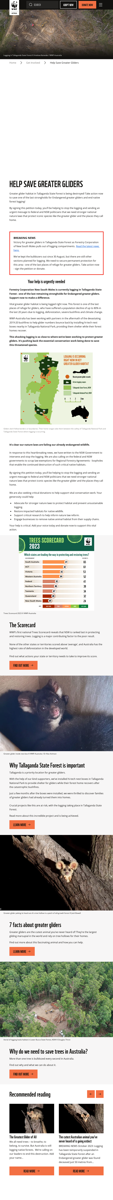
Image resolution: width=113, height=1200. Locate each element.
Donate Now (87, 5)
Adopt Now (68, 5)
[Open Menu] (100, 4)
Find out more (23, 670)
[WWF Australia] (14, 8)
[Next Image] (100, 1099)
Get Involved (33, 62)
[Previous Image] (91, 1099)
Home (12, 62)
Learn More (22, 829)
